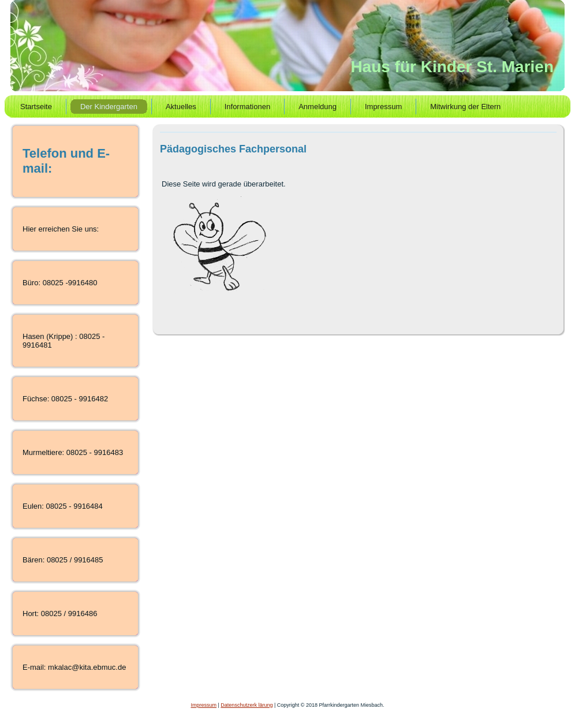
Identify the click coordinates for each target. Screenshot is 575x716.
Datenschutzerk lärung (246, 705)
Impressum (204, 705)
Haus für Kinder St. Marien (452, 67)
